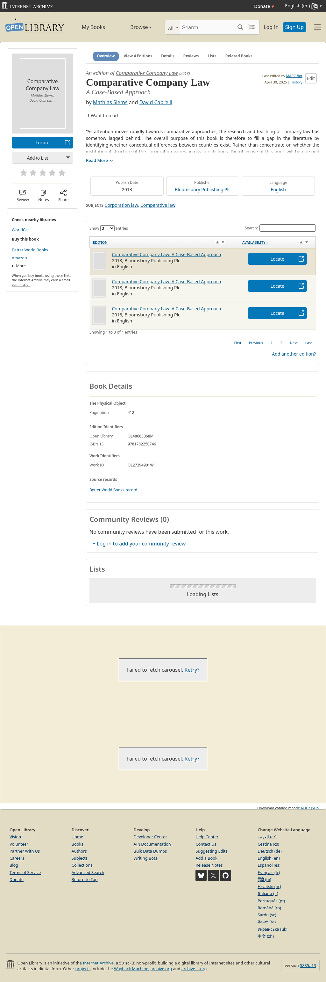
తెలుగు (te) (267, 922)
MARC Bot (294, 75)
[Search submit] (240, 27)
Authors (79, 851)
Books (77, 844)
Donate (264, 6)
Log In (271, 27)
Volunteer (19, 844)
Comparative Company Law (147, 72)
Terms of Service (25, 872)
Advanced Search (88, 872)
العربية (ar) (267, 837)
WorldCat (20, 230)
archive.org (161, 968)
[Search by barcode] (252, 27)
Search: (280, 228)
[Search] (207, 27)
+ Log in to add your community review (139, 543)
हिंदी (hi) (264, 879)
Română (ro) (269, 908)
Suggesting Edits (211, 851)
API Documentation (152, 844)
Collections (82, 865)
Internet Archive (98, 963)
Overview (106, 56)
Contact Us (205, 844)
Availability (255, 242)
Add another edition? (294, 354)
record (131, 490)
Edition (100, 242)
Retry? (192, 669)
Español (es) (269, 865)
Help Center (206, 837)
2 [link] (281, 342)
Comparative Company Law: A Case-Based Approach (166, 254)
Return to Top (85, 879)
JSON (315, 807)
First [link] (237, 342)
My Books (93, 27)
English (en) (269, 858)
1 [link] (272, 342)
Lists (212, 56)
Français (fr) (269, 872)
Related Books (238, 56)
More (21, 266)
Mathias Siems (110, 102)
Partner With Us (25, 851)
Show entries (108, 228)
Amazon (19, 258)
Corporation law (121, 205)
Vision (15, 837)
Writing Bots (145, 858)
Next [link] (294, 342)
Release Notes (209, 865)
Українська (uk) (272, 929)
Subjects (80, 858)
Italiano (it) (268, 893)
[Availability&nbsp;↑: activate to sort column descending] (277, 242)
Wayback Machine (131, 968)
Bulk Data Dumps (150, 851)
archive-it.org (194, 968)
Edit (311, 78)
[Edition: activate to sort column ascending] (164, 242)
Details (167, 56)
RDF (304, 807)
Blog (14, 865)
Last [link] (308, 342)
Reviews (191, 56)
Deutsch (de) (269, 851)
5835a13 (308, 965)
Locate (42, 143)
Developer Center (150, 837)
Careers (17, 858)
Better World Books (30, 250)
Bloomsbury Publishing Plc (202, 189)
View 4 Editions (138, 56)
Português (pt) (271, 901)
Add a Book (206, 858)
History (296, 82)
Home (77, 837)
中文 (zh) (266, 936)
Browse (134, 27)
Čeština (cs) (268, 844)
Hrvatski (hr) (269, 886)
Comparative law (157, 205)
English (278, 189)
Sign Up (294, 27)
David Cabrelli (156, 102)
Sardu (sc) (267, 915)
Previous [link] (256, 342)
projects (82, 968)
